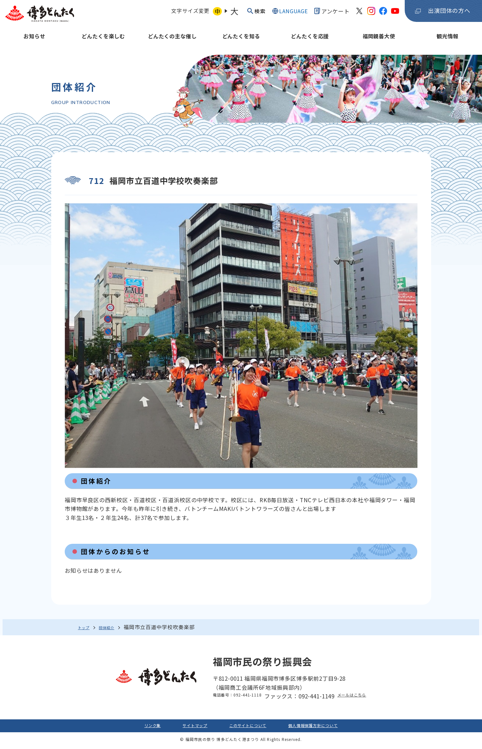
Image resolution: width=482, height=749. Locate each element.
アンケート (332, 13)
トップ (86, 627)
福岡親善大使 (379, 41)
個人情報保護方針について (328, 727)
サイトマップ (181, 727)
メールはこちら (360, 696)
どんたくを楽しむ (103, 41)
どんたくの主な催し (172, 41)
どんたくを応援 (310, 41)
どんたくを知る (241, 41)
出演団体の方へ (449, 13)
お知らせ (34, 41)
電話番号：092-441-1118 (231, 696)
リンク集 (130, 727)
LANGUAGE (291, 13)
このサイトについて (246, 727)
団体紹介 (116, 627)
